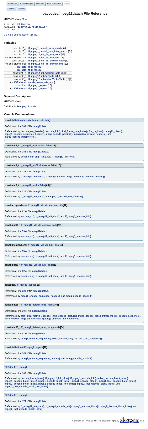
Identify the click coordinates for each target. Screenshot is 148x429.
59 (23, 233)
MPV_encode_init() (15, 320)
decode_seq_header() (32, 133)
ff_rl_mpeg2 (34, 71)
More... (25, 19)
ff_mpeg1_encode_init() (59, 178)
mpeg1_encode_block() (84, 382)
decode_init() (50, 317)
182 (24, 153)
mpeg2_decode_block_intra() (21, 385)
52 (23, 273)
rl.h (20, 31)
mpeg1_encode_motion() (91, 178)
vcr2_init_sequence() (67, 320)
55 (23, 253)
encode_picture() (67, 317)
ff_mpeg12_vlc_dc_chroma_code (46, 62)
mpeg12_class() (113, 133)
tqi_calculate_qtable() (39, 320)
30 (23, 312)
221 (24, 193)
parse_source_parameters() (20, 138)
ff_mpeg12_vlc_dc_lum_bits (43, 59)
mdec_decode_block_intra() (93, 317)
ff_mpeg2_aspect (37, 90)
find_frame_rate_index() (74, 133)
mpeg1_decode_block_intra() (54, 382)
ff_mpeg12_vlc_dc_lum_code (44, 56)
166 (24, 375)
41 (23, 335)
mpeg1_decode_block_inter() (21, 382)
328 (24, 292)
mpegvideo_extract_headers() (89, 135)
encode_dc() (27, 218)
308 (24, 128)
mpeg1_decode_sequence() (125, 317)
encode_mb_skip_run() (33, 158)
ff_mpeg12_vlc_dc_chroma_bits (45, 65)
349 (24, 355)
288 (24, 173)
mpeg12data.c (40, 128)
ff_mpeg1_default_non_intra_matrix (47, 53)
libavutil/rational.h (31, 28)
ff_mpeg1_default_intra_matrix (45, 50)
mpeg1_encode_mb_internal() (66, 198)
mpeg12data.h (28, 108)
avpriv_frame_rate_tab (40, 84)
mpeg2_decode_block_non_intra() (57, 385)
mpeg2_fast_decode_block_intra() (95, 385)
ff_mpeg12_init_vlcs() (64, 158)
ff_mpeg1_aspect (37, 87)
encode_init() (53, 133)
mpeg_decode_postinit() (58, 135)
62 (23, 213)
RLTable (21, 68)
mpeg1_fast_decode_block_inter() (117, 382)
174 (24, 403)
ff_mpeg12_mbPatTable (41, 78)
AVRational (20, 84)
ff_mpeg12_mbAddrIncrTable (44, 74)
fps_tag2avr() (96, 133)
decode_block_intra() (32, 380)
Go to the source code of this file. (21, 36)
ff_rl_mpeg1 (34, 68)
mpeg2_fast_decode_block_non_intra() (26, 388)
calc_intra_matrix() (31, 317)
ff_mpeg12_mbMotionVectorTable (46, 81)
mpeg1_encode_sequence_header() (24, 135)
